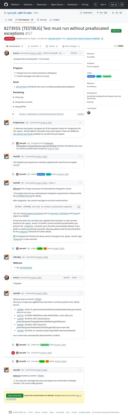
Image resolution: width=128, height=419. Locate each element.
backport (41, 174)
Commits (35, 46)
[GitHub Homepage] (10, 412)
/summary (54, 213)
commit (16, 165)
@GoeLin (17, 188)
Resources (43, 4)
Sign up (114, 4)
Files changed (71, 46)
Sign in (103, 4)
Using (19, 97)
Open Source (58, 4)
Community (60, 412)
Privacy (37, 412)
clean (48, 174)
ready (40, 248)
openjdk (11, 13)
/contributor (64, 213)
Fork (102, 13)
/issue (75, 213)
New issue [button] (116, 31)
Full (21, 267)
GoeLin (19, 38)
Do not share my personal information (105, 412)
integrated (44, 345)
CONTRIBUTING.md (24, 196)
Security (45, 412)
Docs (68, 412)
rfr (45, 248)
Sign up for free (14, 395)
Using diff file (20, 106)
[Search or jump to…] (95, 4)
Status (52, 412)
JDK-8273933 (21, 87)
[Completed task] (15, 73)
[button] (102, 38)
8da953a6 (27, 267)
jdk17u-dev (25, 13)
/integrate (23, 231)
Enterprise (74, 4)
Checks (52, 46)
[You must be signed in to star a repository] (117, 13)
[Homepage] (6, 5)
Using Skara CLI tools (23, 102)
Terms (30, 412)
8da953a (81, 114)
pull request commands (22, 134)
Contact (74, 412)
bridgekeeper (19, 122)
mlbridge (17, 257)
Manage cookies (84, 412)
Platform (16, 4)
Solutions (29, 4)
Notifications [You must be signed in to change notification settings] (86, 13)
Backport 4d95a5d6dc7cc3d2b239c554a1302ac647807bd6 (41, 114)
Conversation (15, 46)
